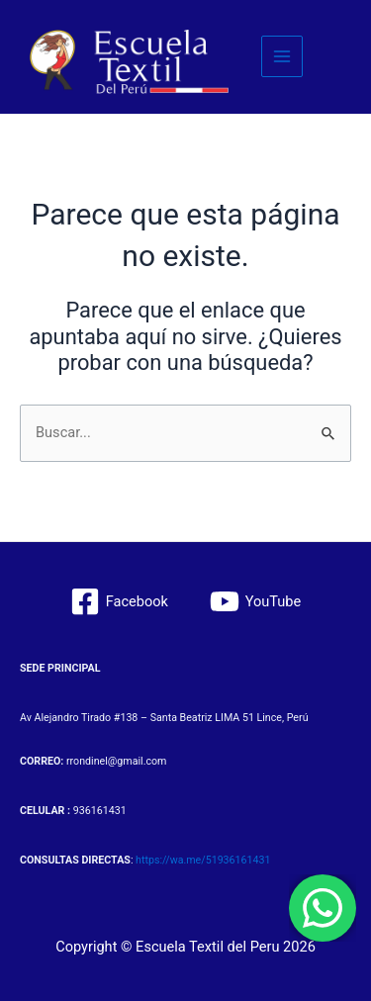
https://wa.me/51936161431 (203, 860)
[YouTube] (255, 601)
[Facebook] (119, 601)
